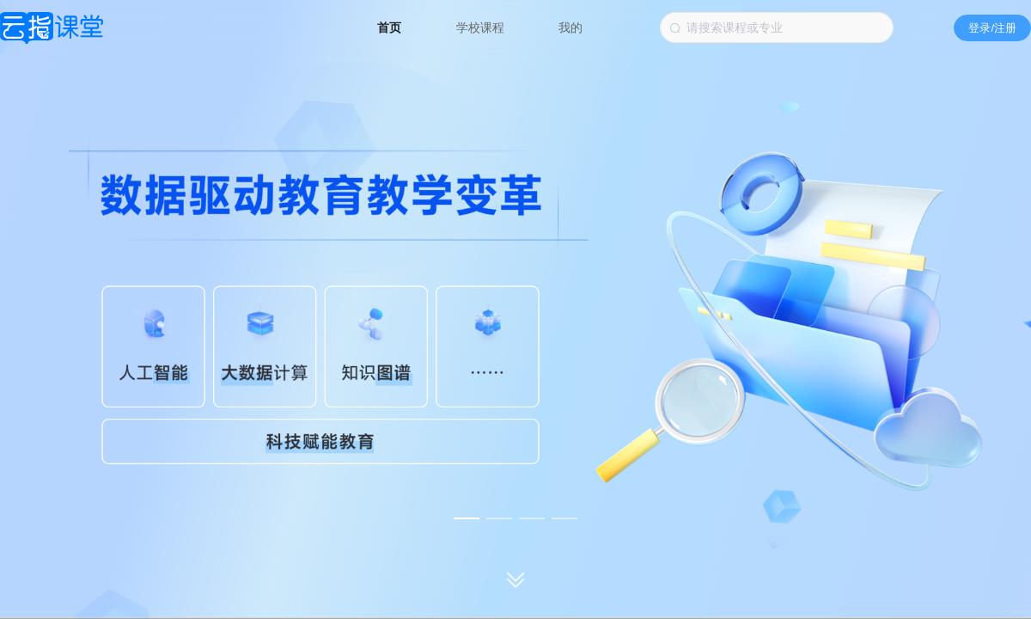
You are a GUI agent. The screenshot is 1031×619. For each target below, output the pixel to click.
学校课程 (482, 27)
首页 (391, 27)
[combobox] (777, 27)
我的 (570, 27)
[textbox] (777, 27)
